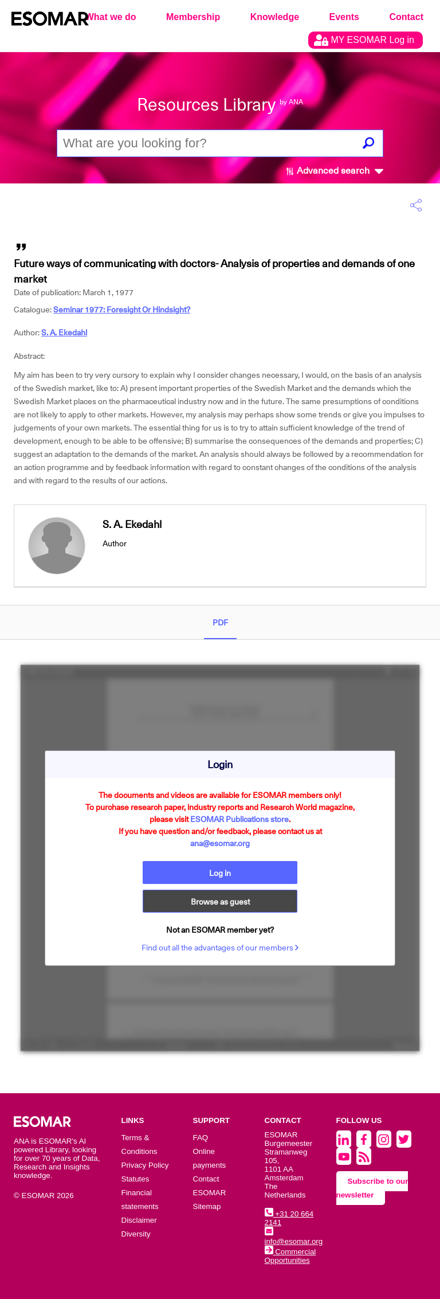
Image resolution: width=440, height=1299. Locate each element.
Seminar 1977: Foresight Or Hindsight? (121, 309)
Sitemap (207, 1206)
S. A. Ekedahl (64, 332)
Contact (406, 17)
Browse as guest (220, 902)
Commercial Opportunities (290, 1256)
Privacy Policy (145, 1165)
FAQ (201, 1137)
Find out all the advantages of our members (220, 947)
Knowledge (274, 17)
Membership (193, 17)
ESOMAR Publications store (239, 819)
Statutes (135, 1179)
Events (344, 17)
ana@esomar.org (220, 843)
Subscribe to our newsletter (372, 1188)
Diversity (136, 1234)
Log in (220, 873)
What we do (110, 17)
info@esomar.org (294, 1237)
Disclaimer (139, 1220)
